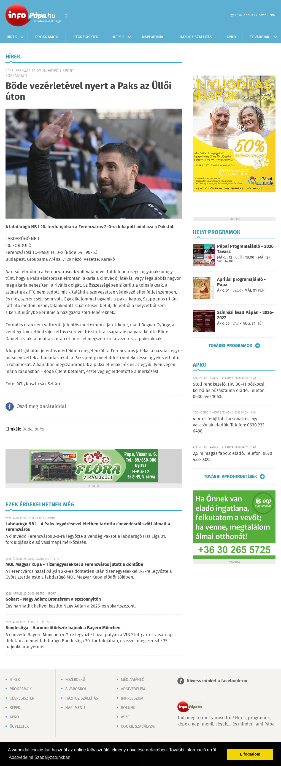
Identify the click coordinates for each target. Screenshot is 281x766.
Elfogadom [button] (250, 754)
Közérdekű (75, 680)
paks (39, 429)
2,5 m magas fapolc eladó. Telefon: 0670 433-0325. (232, 456)
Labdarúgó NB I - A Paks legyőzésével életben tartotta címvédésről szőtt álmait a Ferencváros (88, 527)
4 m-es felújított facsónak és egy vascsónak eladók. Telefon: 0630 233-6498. (229, 425)
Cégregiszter (86, 37)
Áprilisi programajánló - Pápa (241, 282)
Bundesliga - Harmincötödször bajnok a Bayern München (63, 628)
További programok (230, 345)
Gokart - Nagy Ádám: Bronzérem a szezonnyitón (53, 599)
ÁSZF (125, 717)
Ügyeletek (19, 727)
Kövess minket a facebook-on (217, 681)
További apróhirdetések (230, 476)
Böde (27, 429)
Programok (46, 37)
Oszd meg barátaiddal (41, 406)
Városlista (66, 15)
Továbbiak (259, 37)
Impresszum (132, 698)
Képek (118, 37)
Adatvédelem (133, 689)
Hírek (12, 37)
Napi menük (153, 37)
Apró (231, 37)
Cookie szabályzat (138, 727)
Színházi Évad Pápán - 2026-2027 (245, 315)
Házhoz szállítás (196, 37)
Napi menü (75, 708)
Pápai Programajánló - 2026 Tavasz (245, 249)
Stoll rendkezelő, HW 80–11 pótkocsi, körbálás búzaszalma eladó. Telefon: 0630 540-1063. (229, 390)
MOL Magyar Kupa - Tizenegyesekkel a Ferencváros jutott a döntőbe (74, 564)
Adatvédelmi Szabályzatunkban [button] (39, 757)
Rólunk (128, 708)
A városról (76, 689)
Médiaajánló (133, 680)
